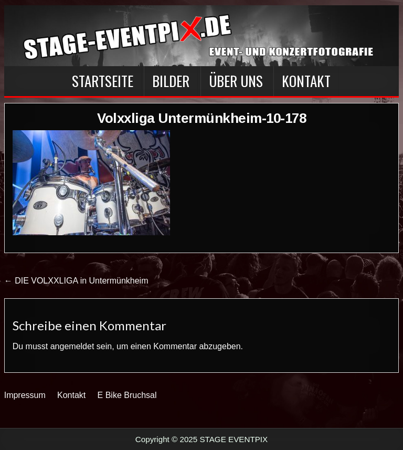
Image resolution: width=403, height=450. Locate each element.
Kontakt (306, 80)
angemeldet (72, 346)
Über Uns (236, 80)
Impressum (25, 395)
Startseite (102, 80)
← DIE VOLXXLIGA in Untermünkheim (76, 280)
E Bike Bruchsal (127, 395)
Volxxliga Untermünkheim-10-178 (201, 118)
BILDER (170, 80)
